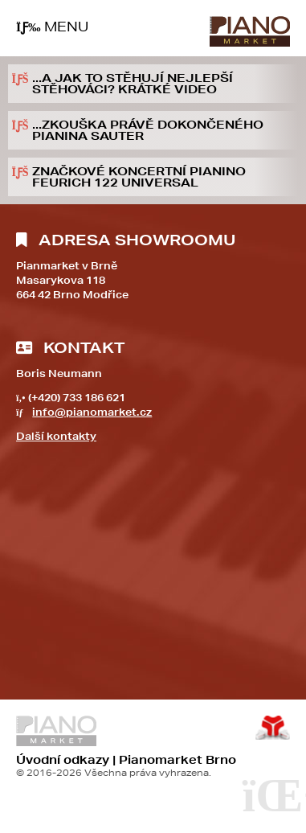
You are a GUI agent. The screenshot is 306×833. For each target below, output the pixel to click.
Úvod (250, 31)
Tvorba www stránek (272, 728)
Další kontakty (56, 436)
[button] (52, 27)
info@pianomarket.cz (92, 412)
